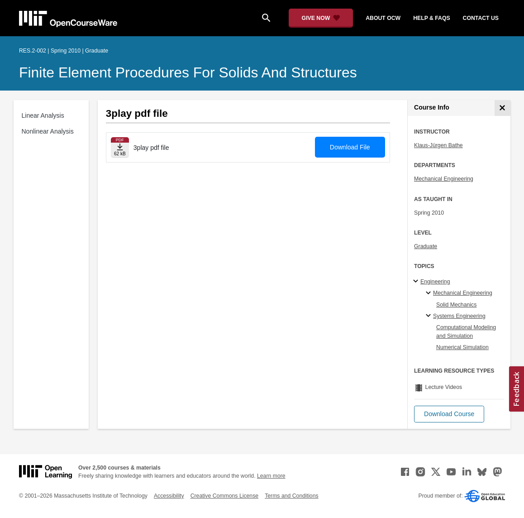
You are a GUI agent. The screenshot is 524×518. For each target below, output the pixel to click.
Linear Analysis (43, 115)
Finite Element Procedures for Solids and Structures (188, 72)
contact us (481, 18)
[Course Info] (502, 108)
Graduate (425, 246)
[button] (449, 414)
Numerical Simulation (462, 347)
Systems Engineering (459, 316)
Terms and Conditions (291, 496)
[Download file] (120, 147)
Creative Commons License (224, 496)
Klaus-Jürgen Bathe (438, 145)
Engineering (435, 281)
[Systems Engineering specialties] (430, 316)
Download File (350, 147)
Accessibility (169, 496)
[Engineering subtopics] (417, 282)
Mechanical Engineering (443, 179)
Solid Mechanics (456, 305)
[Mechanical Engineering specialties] (430, 293)
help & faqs (431, 18)
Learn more (271, 476)
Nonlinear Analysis (48, 131)
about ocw (383, 18)
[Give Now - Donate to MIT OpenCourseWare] (321, 18)
